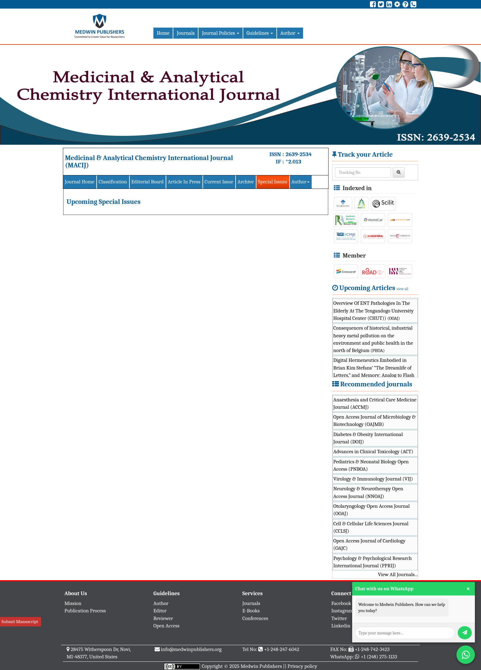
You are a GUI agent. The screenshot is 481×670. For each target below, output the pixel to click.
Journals (185, 33)
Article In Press (184, 182)
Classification (112, 182)
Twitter (339, 618)
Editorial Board (147, 182)
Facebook (341, 603)
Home (163, 33)
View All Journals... (398, 574)
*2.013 (293, 161)
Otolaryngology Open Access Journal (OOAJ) (371, 509)
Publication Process (85, 611)
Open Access (166, 626)
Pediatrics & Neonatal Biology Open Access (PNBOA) (371, 465)
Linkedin (340, 626)
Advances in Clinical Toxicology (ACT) (373, 451)
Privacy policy (302, 666)
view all (402, 289)
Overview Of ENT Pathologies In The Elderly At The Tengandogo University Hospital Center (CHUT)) (373, 310)
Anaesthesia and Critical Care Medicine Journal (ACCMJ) (375, 403)
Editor (160, 611)
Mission (73, 603)
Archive (245, 182)
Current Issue (219, 182)
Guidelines (260, 33)
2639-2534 (299, 154)
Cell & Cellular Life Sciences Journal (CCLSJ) (371, 527)
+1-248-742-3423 (372, 649)
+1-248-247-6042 (281, 649)
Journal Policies (220, 33)
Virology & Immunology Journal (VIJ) (373, 479)
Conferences (255, 618)
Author (290, 33)
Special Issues (272, 182)
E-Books (251, 611)
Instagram (342, 611)
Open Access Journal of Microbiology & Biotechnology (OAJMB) (374, 420)
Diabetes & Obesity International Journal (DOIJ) (368, 438)
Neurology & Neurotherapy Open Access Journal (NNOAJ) (368, 492)
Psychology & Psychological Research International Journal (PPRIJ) (372, 562)
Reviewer (163, 618)
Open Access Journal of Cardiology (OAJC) (369, 544)
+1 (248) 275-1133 (379, 657)
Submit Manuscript (20, 621)
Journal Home (79, 182)
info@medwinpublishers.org (191, 649)
